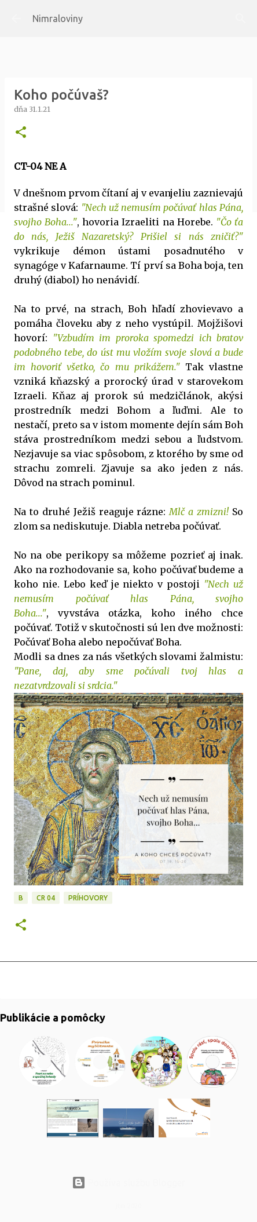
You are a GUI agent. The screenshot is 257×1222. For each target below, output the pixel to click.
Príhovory (88, 898)
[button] (21, 133)
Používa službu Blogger (128, 1182)
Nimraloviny (57, 18)
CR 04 (45, 898)
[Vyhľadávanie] (241, 18)
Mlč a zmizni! (200, 511)
